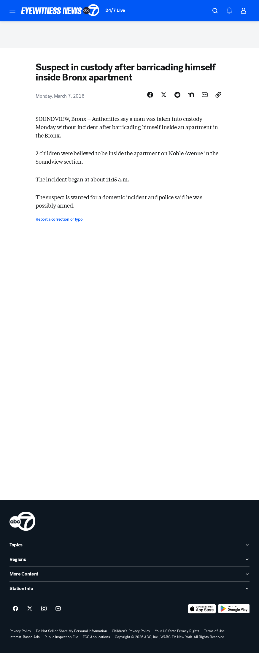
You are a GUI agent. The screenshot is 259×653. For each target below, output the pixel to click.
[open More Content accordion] (129, 574)
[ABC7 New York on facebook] (15, 609)
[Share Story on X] (164, 95)
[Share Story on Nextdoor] (191, 95)
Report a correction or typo (59, 219)
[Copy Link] (218, 95)
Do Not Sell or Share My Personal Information (71, 631)
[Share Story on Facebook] (150, 95)
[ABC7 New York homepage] (60, 10)
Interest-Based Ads (24, 637)
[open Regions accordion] (129, 559)
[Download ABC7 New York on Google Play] (234, 609)
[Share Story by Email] (205, 95)
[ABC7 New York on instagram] (44, 609)
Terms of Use (214, 631)
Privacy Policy (20, 631)
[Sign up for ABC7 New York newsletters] (58, 609)
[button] (12, 10)
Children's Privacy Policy (131, 631)
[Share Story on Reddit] (177, 95)
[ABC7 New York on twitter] (30, 609)
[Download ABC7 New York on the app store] (202, 609)
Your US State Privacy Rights (177, 631)
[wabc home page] (22, 521)
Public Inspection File (61, 637)
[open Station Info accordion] (129, 588)
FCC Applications (96, 637)
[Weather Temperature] (196, 11)
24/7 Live (115, 10)
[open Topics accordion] (129, 545)
